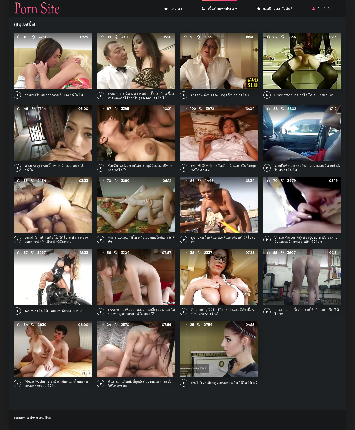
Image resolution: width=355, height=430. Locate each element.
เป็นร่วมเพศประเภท (219, 8)
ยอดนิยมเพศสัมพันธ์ (275, 8)
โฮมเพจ (173, 8)
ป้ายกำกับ (322, 8)
